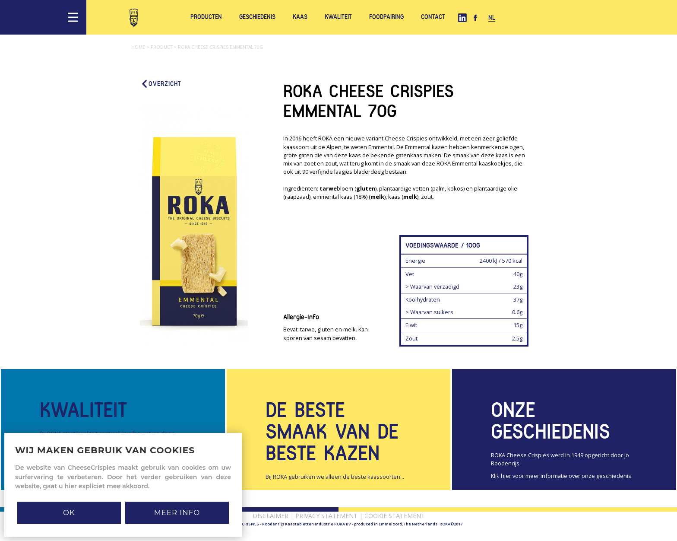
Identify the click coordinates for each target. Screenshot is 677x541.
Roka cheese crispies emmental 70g (220, 47)
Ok (69, 512)
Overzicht (160, 84)
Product (164, 47)
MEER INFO (177, 512)
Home (141, 47)
